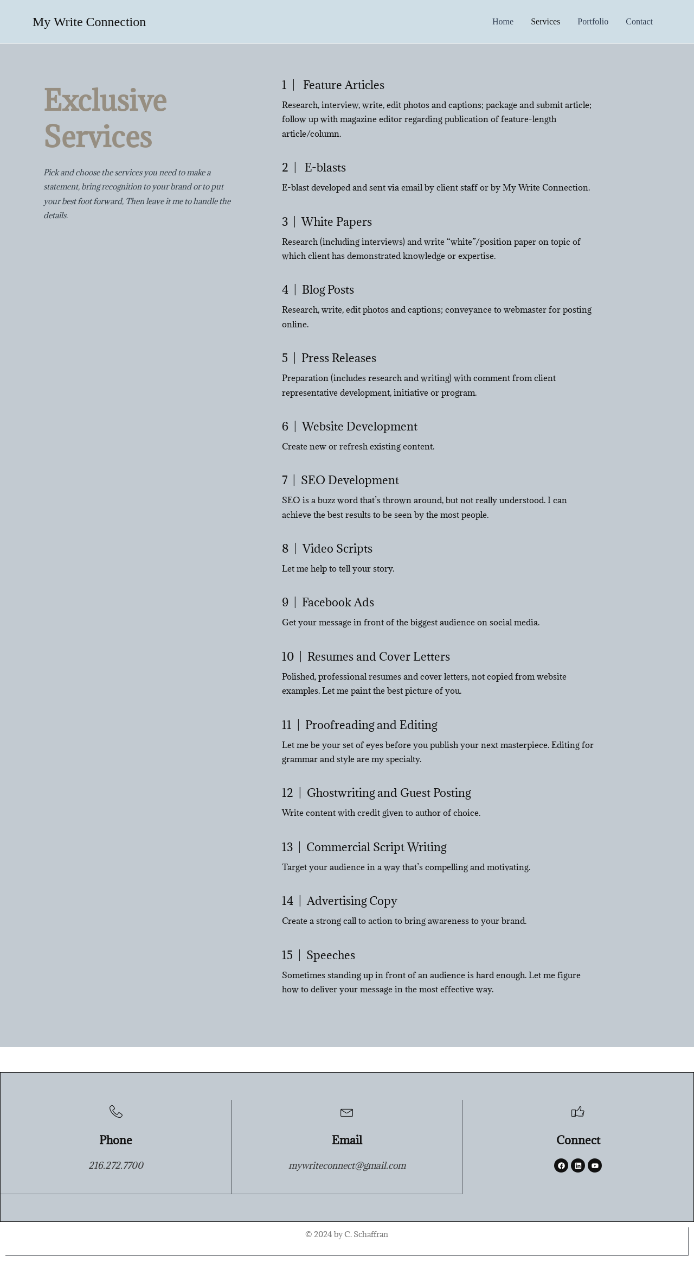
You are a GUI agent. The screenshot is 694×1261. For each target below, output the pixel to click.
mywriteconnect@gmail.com (347, 1167)
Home (502, 21)
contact (639, 21)
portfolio (592, 21)
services (545, 21)
